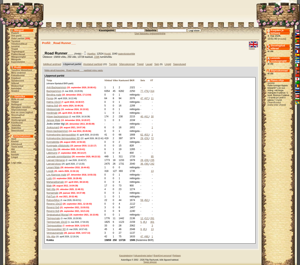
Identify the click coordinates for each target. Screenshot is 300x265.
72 (152, 138)
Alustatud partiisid (92, 64)
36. (142, 163)
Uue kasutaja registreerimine (150, 33)
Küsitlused (17, 122)
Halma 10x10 (53, 102)
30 (152, 116)
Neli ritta (50, 189)
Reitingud (16, 104)
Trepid (14, 49)
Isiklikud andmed (52, 64)
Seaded (15, 91)
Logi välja (16, 162)
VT (151, 80)
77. (142, 91)
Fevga (49, 98)
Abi (13, 149)
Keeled (15, 141)
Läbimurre (51, 152)
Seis (142, 80)
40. (142, 116)
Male (49, 185)
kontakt (15, 154)
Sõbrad (15, 83)
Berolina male (53, 94)
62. (142, 134)
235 (152, 160)
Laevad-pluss (53, 163)
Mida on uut (17, 99)
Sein (156, 64)
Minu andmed (18, 73)
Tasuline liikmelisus (21, 70)
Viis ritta (50, 236)
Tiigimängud (17, 51)
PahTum (51, 196)
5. (141, 222)
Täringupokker (54, 225)
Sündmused (17, 80)
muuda (282, 39)
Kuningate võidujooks (57, 145)
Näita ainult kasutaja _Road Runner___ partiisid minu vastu (73, 70)
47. (142, 98)
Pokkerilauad (18, 54)
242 (152, 163)
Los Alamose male (56, 174)
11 (152, 98)
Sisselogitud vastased (17, 116)
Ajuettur (91, 53)
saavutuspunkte (126, 53)
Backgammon (53, 91)
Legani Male (53, 167)
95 (152, 156)
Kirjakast (16, 78)
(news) (252, 48)
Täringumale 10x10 (56, 222)
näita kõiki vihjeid (276, 105)
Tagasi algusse (150, 262)
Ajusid (107, 53)
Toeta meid (17, 146)
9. (141, 229)
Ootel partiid (17, 38)
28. (142, 160)
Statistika (16, 128)
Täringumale (53, 218)
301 (152, 222)
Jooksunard (52, 127)
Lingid (14, 157)
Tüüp (49, 80)
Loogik (50, 171)
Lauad (149, 64)
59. (142, 200)
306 (27, 38)
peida (271, 83)
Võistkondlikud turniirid (19, 45)
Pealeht (15, 33)
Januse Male (53, 120)
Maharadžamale (55, 182)
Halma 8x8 (52, 105)
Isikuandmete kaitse (143, 255)
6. (145, 222)
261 (152, 218)
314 (152, 91)
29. (142, 138)
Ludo (49, 178)
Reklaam (177, 255)
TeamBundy (274, 102)
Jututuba (16, 125)
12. (142, 218)
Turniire (113, 64)
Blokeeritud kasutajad (17, 87)
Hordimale (52, 112)
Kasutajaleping (126, 255)
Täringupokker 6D (56, 229)
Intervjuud (16, 144)
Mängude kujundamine (18, 60)
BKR (132, 80)
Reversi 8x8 (52, 211)
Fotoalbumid (18, 75)
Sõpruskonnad (19, 109)
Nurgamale (52, 192)
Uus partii (16, 35)
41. (147, 116)
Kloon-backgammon (57, 131)
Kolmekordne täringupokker (61, 134)
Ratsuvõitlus (53, 200)
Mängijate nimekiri (21, 107)
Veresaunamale (54, 232)
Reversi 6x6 (52, 207)
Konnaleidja (52, 142)
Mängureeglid (18, 57)
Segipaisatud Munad (57, 214)
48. (147, 236)
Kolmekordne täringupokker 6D (63, 138)
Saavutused (17, 130)
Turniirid (15, 41)
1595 (97, 57)
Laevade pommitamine (58, 156)
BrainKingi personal (162, 255)
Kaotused (124, 80)
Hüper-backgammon (57, 116)
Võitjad (15, 102)
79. (147, 91)
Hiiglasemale (53, 109)
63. (147, 134)
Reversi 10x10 (54, 203)
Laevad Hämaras (55, 160)
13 (152, 171)
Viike (115, 80)
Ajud (13, 139)
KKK (13, 152)
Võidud (108, 80)
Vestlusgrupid (18, 120)
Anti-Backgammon (56, 87)
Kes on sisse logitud (22, 112)
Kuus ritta (51, 149)
